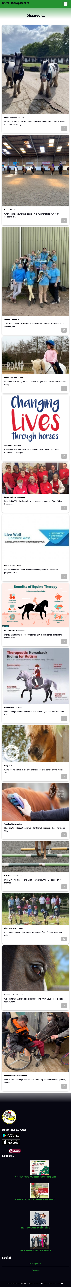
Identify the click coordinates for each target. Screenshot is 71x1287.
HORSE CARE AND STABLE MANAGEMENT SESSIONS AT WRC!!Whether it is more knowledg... (35, 121)
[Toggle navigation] (65, 3)
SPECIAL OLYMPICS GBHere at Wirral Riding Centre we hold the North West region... (35, 323)
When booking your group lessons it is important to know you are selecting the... (35, 213)
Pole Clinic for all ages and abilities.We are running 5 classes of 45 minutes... (35, 879)
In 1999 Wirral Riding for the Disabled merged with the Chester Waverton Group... (35, 381)
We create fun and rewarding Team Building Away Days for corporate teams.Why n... (35, 998)
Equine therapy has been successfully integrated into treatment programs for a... (35, 569)
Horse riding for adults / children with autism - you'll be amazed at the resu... (35, 711)
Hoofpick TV (35, 1264)
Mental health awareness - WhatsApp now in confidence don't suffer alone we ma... (35, 634)
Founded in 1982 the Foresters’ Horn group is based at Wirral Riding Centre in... (35, 500)
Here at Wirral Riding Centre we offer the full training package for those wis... (35, 827)
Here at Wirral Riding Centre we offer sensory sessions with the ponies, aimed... (35, 1079)
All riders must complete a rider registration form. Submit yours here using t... (35, 931)
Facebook (35, 1270)
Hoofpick (55, 1284)
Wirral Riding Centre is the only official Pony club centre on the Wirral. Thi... (35, 769)
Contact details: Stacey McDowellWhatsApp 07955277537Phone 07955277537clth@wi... (35, 449)
